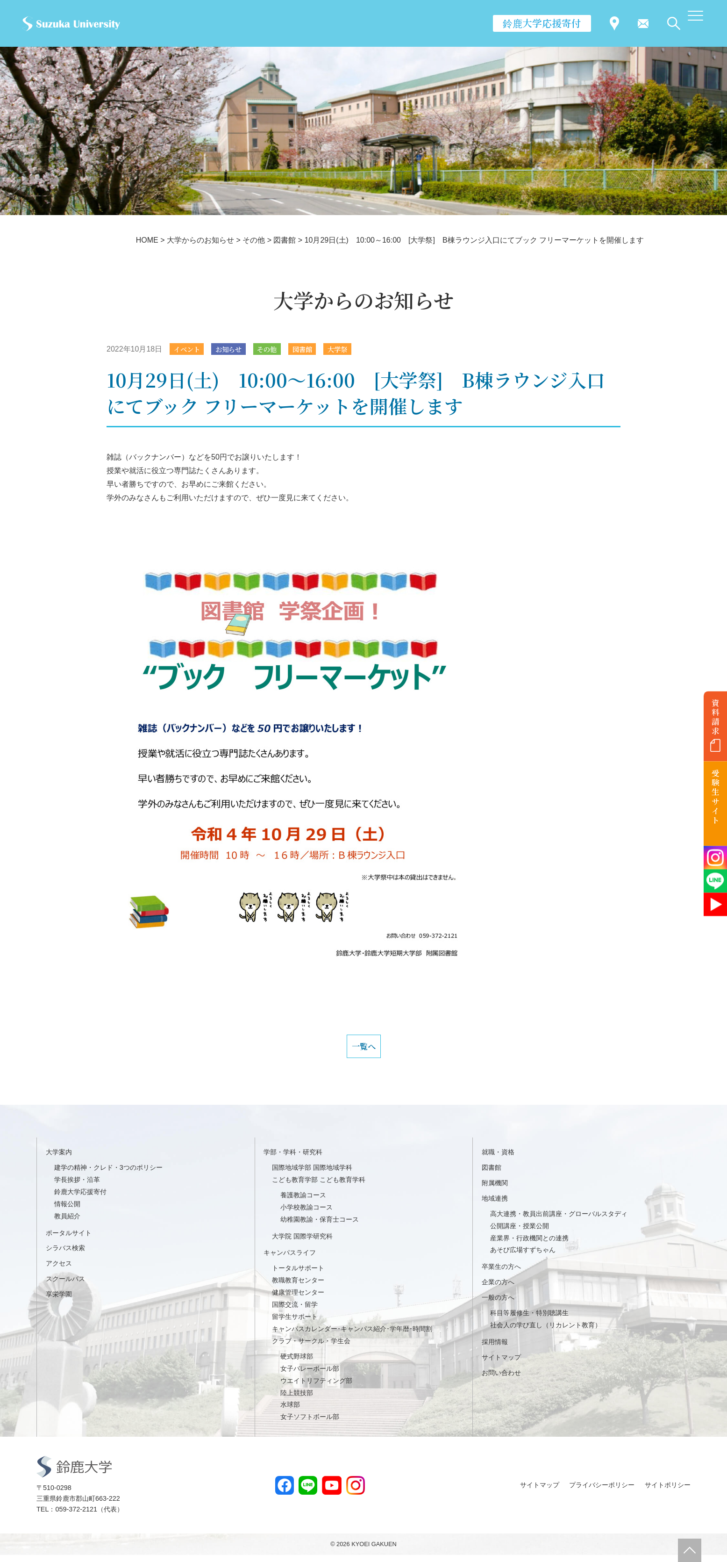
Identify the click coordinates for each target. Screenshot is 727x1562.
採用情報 (495, 1349)
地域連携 (495, 1205)
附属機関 (495, 1190)
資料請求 (716, 716)
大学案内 (59, 1159)
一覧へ (363, 1050)
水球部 (290, 1412)
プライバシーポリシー (601, 1492)
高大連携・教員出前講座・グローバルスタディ (558, 1220)
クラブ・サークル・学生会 (311, 1348)
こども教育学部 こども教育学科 (318, 1186)
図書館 (317, 349)
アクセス (59, 1270)
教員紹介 (67, 1223)
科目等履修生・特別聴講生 (529, 1320)
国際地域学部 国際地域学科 (312, 1174)
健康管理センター (298, 1299)
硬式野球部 (296, 1363)
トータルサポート (298, 1275)
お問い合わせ (501, 1379)
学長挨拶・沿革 (77, 1186)
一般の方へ (498, 1304)
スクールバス (65, 1285)
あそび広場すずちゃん (523, 1256)
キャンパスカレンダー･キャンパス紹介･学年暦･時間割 (352, 1335)
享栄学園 (59, 1301)
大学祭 (356, 349)
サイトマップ (501, 1364)
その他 (278, 349)
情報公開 (67, 1211)
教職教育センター (298, 1287)
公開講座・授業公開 (519, 1233)
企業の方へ (498, 1289)
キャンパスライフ (290, 1259)
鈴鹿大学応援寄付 (542, 23)
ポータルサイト (69, 1240)
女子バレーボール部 (309, 1375)
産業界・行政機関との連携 (529, 1245)
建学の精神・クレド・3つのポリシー (108, 1174)
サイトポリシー (668, 1492)
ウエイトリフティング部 (316, 1387)
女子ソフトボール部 (309, 1423)
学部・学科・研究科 (293, 1159)
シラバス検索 (65, 1255)
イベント (189, 349)
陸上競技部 (296, 1400)
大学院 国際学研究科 (302, 1243)
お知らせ (235, 349)
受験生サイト (716, 797)
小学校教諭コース (306, 1214)
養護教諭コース (303, 1202)
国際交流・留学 (295, 1311)
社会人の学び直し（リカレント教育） (545, 1332)
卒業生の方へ (501, 1273)
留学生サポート (295, 1323)
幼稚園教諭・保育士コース (319, 1226)
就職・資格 (498, 1159)
